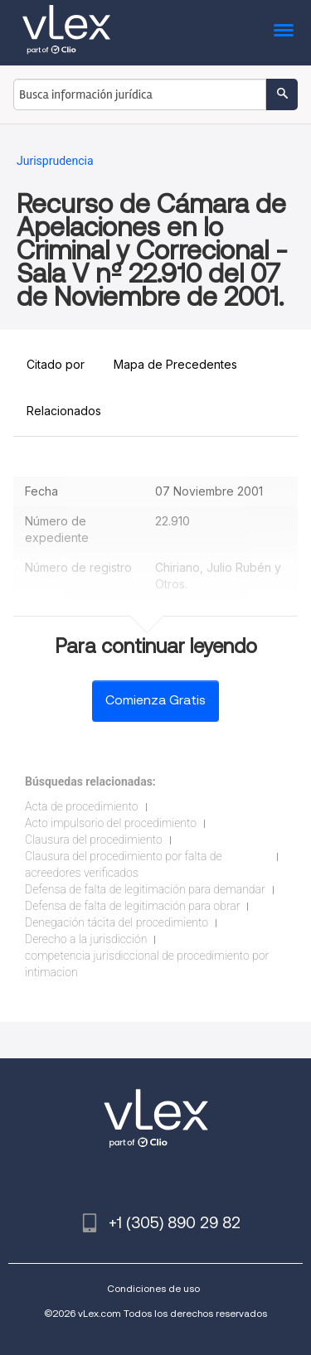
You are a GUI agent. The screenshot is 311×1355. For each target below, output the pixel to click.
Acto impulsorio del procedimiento (111, 823)
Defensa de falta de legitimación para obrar (132, 905)
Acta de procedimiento (81, 806)
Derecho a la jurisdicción (86, 939)
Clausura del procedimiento (94, 839)
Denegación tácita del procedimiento (116, 922)
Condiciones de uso (153, 1288)
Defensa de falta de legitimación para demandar (145, 889)
